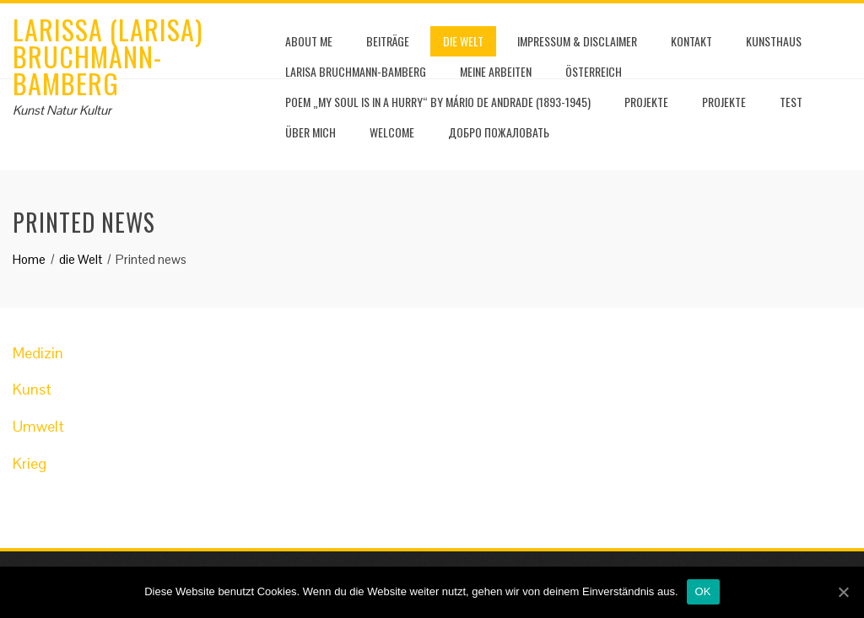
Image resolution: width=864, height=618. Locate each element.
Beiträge (387, 41)
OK (703, 591)
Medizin (38, 353)
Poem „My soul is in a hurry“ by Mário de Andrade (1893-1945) (438, 101)
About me (308, 41)
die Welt (463, 41)
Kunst (32, 389)
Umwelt (38, 426)
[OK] (842, 591)
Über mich (310, 132)
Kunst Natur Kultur (62, 110)
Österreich (593, 71)
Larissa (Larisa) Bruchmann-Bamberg (108, 56)
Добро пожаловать (498, 132)
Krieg (29, 463)
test (791, 101)
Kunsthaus (774, 41)
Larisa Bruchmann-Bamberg (355, 71)
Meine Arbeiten (496, 71)
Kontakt (691, 41)
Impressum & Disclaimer (577, 41)
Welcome (392, 132)
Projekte (646, 101)
